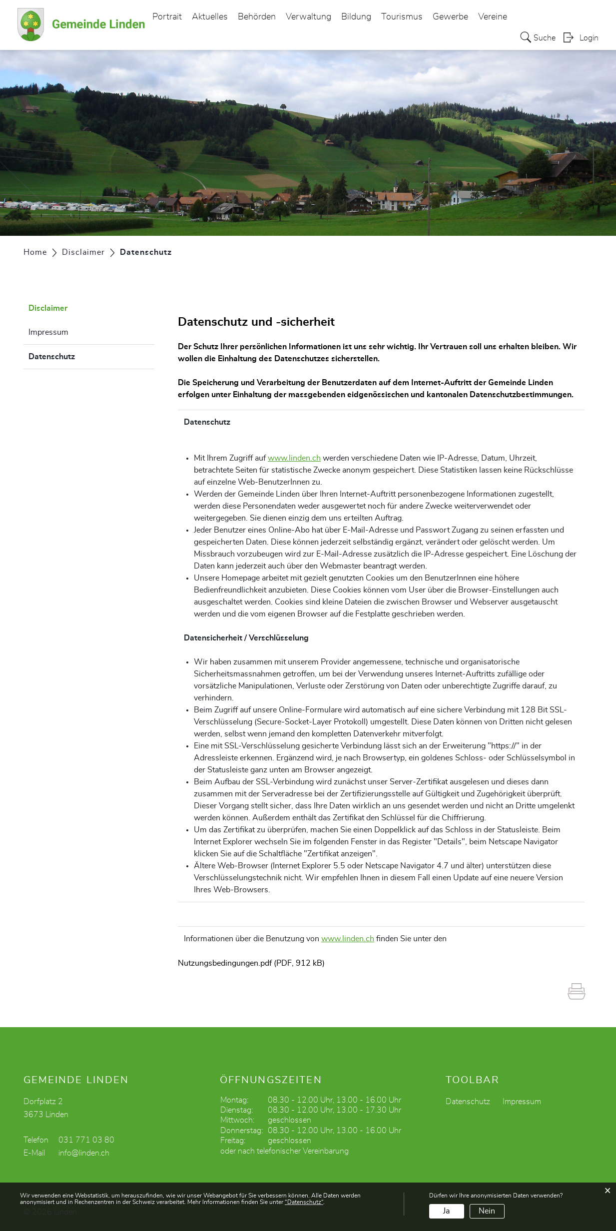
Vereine (492, 16)
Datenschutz (76, 355)
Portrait (167, 16)
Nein (487, 1211)
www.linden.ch (294, 458)
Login (589, 38)
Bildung (356, 16)
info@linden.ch (83, 1153)
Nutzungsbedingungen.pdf (225, 963)
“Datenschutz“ (304, 1202)
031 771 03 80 (86, 1140)
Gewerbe (450, 16)
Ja (446, 1211)
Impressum (48, 332)
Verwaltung (308, 16)
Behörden (257, 16)
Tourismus (402, 16)
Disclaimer (47, 308)
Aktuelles (210, 16)
